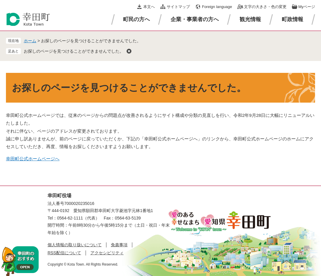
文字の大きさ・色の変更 (265, 6)
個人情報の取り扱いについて (75, 244)
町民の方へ (136, 19)
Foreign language (217, 6)
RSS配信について (64, 252)
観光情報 (250, 19)
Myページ (306, 6)
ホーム (30, 40)
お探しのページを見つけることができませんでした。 (74, 51)
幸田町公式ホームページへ (32, 158)
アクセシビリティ (107, 252)
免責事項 (119, 244)
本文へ (149, 6)
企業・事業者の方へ (195, 19)
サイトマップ (178, 6)
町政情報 (292, 19)
